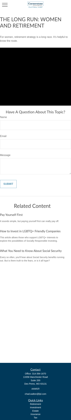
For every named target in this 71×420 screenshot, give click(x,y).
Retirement (35, 404)
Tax (35, 417)
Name (3, 117)
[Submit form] (8, 184)
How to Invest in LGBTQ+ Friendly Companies (30, 231)
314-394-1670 (39, 373)
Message (5, 155)
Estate (35, 411)
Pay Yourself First (11, 215)
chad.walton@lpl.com (35, 394)
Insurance (35, 414)
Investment (35, 407)
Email (3, 136)
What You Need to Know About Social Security (31, 251)
